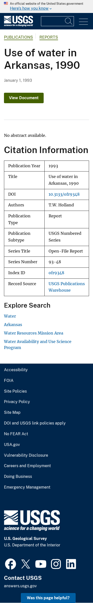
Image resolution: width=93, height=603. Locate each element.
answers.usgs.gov (20, 586)
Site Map (12, 412)
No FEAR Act (16, 434)
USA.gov (12, 444)
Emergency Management (27, 487)
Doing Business (18, 476)
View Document (24, 97)
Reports (48, 37)
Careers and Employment (27, 466)
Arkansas (13, 324)
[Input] (57, 21)
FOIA (8, 380)
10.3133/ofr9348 (64, 194)
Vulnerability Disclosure (26, 455)
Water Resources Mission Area (33, 333)
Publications (18, 37)
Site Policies (15, 391)
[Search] (69, 21)
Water (10, 316)
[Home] (18, 25)
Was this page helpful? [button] (48, 598)
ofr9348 (56, 272)
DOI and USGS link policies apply (35, 423)
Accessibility (16, 370)
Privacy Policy (17, 402)
